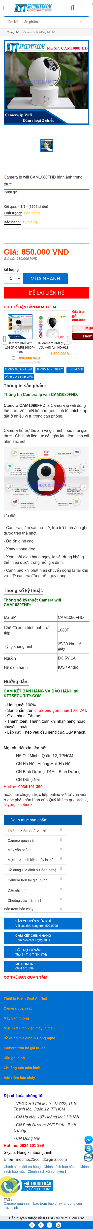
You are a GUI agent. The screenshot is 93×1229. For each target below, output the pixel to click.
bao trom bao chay (47, 1203)
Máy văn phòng (19, 850)
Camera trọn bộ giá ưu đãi (28, 880)
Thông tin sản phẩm (18, 369)
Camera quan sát (21, 840)
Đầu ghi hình (18, 890)
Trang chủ (13, 32)
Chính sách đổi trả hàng (22, 1167)
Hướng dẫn (75, 369)
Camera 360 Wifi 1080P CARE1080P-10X (20, 347)
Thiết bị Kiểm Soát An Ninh (29, 831)
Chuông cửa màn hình (25, 900)
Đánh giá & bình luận (19, 376)
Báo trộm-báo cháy (18, 909)
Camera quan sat (17, 1203)
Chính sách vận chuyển (46, 1171)
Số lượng (11, 270)
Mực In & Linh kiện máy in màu (32, 860)
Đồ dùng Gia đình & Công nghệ (32, 870)
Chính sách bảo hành (60, 1167)
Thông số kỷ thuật (49, 369)
